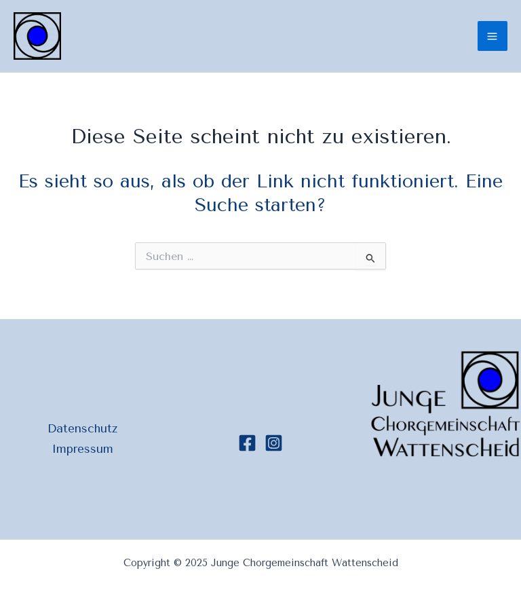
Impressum (82, 449)
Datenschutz (82, 428)
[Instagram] (274, 443)
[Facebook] (247, 443)
